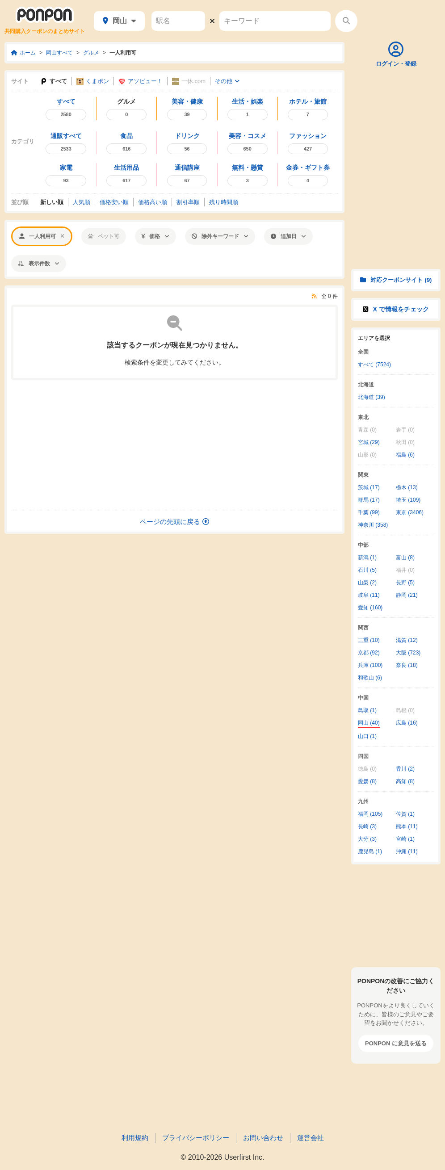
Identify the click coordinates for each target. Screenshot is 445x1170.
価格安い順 (114, 202)
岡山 (119, 21)
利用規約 (135, 1137)
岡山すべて (59, 53)
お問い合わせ (263, 1137)
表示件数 (38, 263)
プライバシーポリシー (195, 1137)
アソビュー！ (140, 81)
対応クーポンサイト (396, 280)
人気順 (81, 202)
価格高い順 (152, 202)
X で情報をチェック (395, 309)
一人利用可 (122, 53)
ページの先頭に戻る (174, 521)
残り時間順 (223, 202)
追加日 (288, 236)
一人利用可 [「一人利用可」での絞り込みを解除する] (41, 236)
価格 (155, 236)
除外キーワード (220, 236)
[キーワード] (275, 21)
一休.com (189, 81)
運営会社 (310, 1137)
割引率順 (188, 202)
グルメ (91, 53)
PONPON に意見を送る (396, 1043)
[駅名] (178, 21)
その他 (227, 81)
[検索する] (346, 21)
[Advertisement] (175, 445)
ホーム (23, 53)
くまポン (92, 81)
